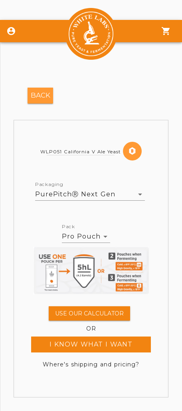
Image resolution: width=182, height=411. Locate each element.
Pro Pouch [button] (81, 236)
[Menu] (166, 31)
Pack (68, 226)
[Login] (11, 31)
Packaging (49, 184)
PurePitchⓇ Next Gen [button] (75, 194)
